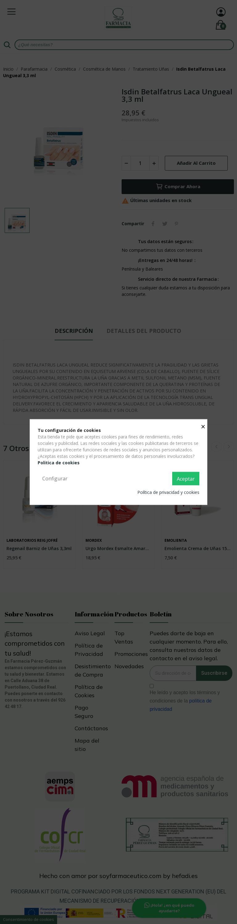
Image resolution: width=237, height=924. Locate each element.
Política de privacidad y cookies (168, 492)
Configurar (55, 478)
